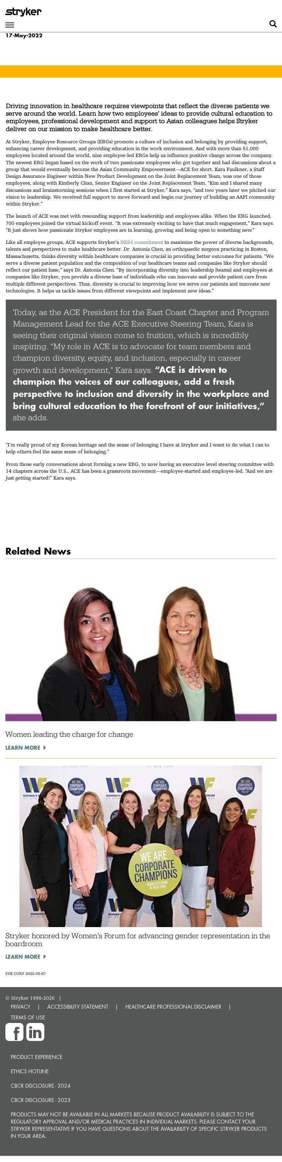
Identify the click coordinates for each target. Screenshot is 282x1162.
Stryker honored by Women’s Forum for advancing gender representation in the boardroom (137, 939)
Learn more (22, 747)
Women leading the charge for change (69, 734)
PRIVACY (20, 1006)
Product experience (36, 1057)
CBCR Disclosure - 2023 (41, 1100)
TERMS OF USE (28, 1017)
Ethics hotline (30, 1071)
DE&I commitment (141, 242)
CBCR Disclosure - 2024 (41, 1085)
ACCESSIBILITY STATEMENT (77, 1006)
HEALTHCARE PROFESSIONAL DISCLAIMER (173, 1006)
